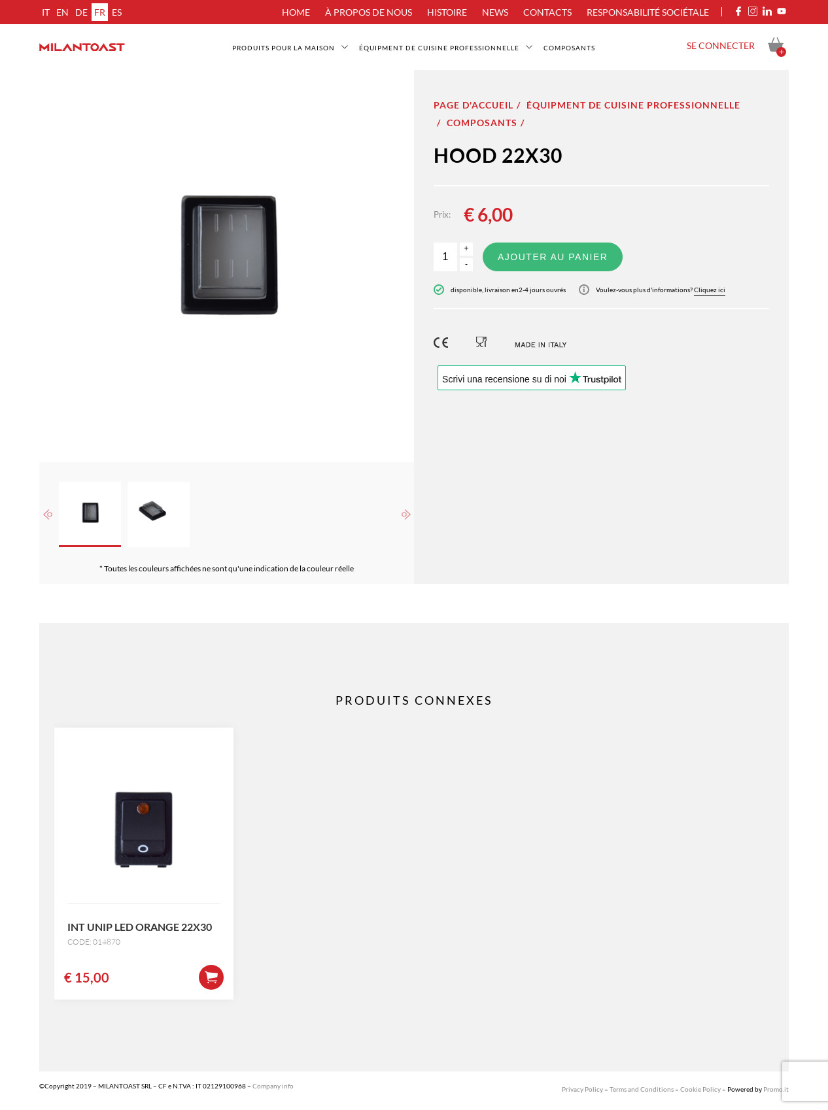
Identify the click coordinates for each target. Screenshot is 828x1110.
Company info (273, 1086)
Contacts (547, 12)
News (495, 12)
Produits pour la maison (283, 48)
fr (99, 12)
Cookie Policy (700, 1089)
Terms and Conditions (642, 1089)
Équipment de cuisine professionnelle (439, 48)
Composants (569, 48)
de (81, 12)
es (117, 12)
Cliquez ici (709, 290)
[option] (226, 266)
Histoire (447, 12)
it (46, 12)
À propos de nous (368, 12)
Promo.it (776, 1089)
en (62, 12)
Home (296, 12)
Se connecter (721, 45)
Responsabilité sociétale (648, 12)
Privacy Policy (582, 1089)
